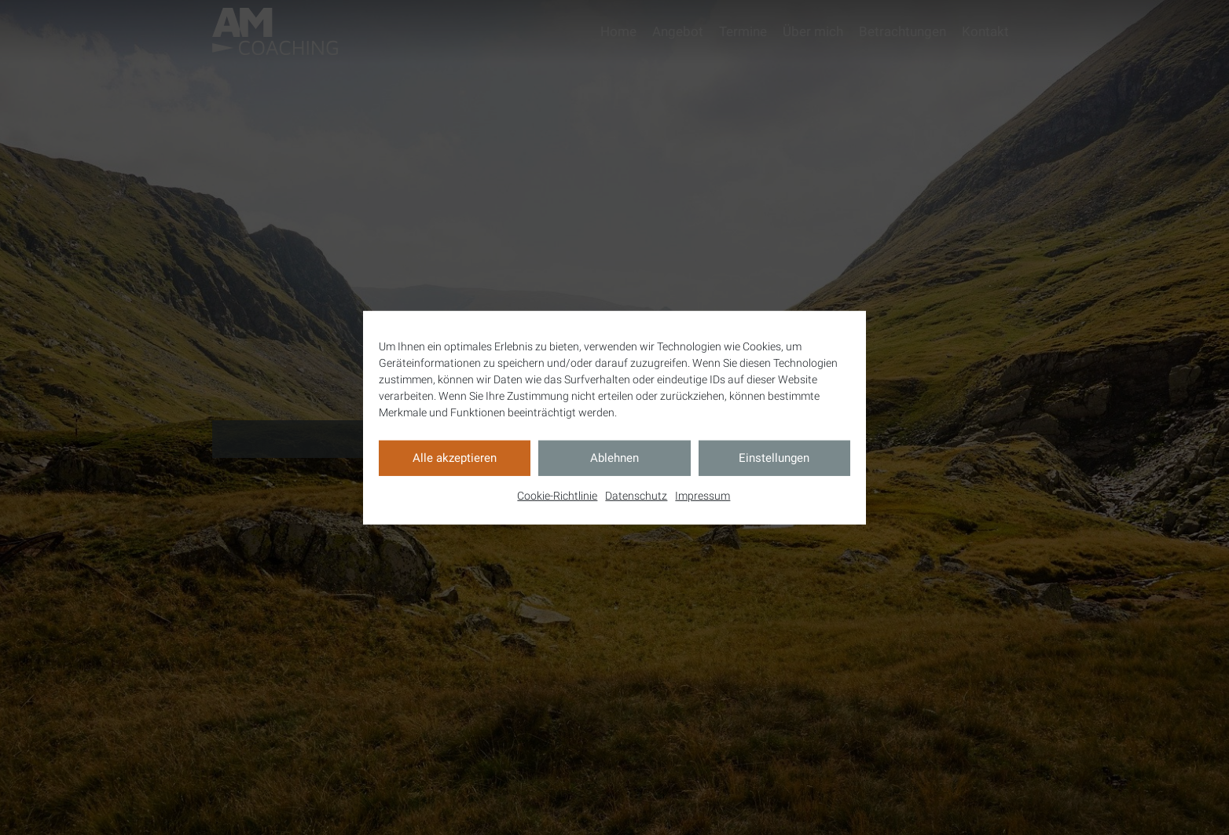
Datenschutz (636, 495)
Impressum (702, 495)
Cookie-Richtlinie (557, 495)
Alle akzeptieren (455, 458)
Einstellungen (774, 458)
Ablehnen (614, 458)
